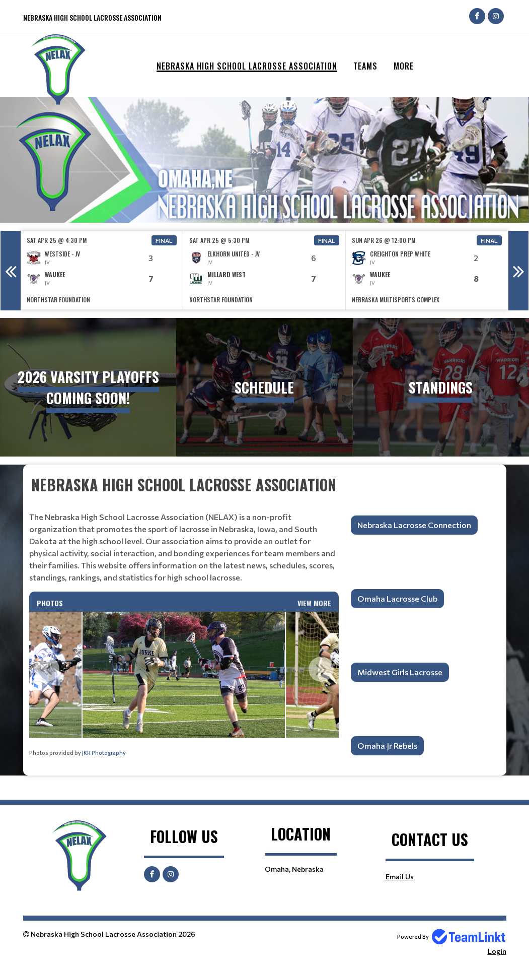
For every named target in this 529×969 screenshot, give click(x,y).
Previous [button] (11, 270)
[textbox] (184, 528)
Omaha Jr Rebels (387, 745)
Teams (365, 66)
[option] (102, 270)
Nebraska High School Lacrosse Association (247, 66)
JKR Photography (104, 752)
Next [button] (518, 270)
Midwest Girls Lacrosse (399, 672)
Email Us (400, 876)
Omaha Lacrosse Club (397, 598)
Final (164, 240)
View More (314, 603)
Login (497, 951)
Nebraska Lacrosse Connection (414, 525)
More (404, 66)
